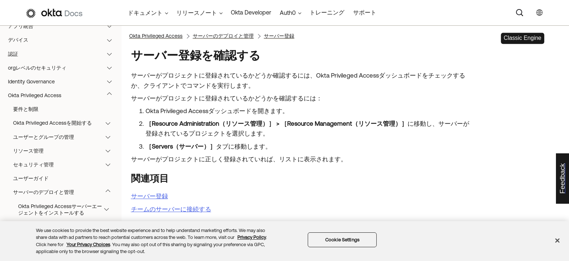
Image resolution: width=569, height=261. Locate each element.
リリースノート (196, 12)
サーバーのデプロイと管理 (65, 192)
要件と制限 (25, 109)
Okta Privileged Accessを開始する (65, 123)
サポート (364, 12)
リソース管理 (65, 151)
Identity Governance (63, 81)
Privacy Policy (251, 237)
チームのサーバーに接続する (171, 209)
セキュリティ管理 (65, 164)
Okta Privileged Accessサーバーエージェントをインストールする (67, 209)
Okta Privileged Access (63, 95)
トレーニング (327, 12)
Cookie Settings (342, 240)
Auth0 (288, 12)
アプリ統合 (63, 26)
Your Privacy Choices (88, 244)
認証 (63, 54)
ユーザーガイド (31, 178)
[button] (111, 26)
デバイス (63, 40)
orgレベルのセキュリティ (63, 68)
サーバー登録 (279, 36)
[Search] (519, 12)
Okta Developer (251, 12)
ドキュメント (145, 12)
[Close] (557, 240)
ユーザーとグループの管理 (65, 137)
